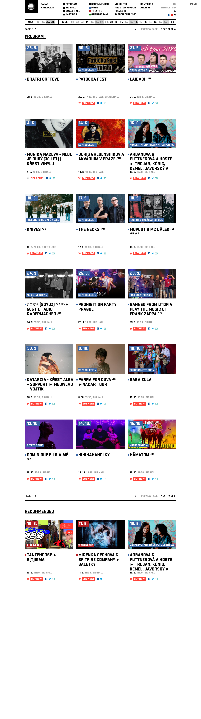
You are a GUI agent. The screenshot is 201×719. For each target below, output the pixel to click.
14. (136, 22)
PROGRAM (71, 4)
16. (145, 22)
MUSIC (95, 8)
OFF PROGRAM (99, 14)
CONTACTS (146, 4)
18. (155, 22)
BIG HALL (71, 8)
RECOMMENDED (100, 4)
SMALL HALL (73, 11)
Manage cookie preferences (36, 680)
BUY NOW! (88, 103)
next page (167, 29)
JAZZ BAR (71, 14)
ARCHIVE (145, 8)
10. (116, 22)
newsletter (168, 8)
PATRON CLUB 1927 (126, 14)
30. (48, 22)
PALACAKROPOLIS (47, 6)
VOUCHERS (121, 4)
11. (121, 22)
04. (87, 22)
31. (53, 22)
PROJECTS (121, 11)
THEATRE (96, 11)
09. (112, 22)
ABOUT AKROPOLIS (125, 8)
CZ (174, 4)
